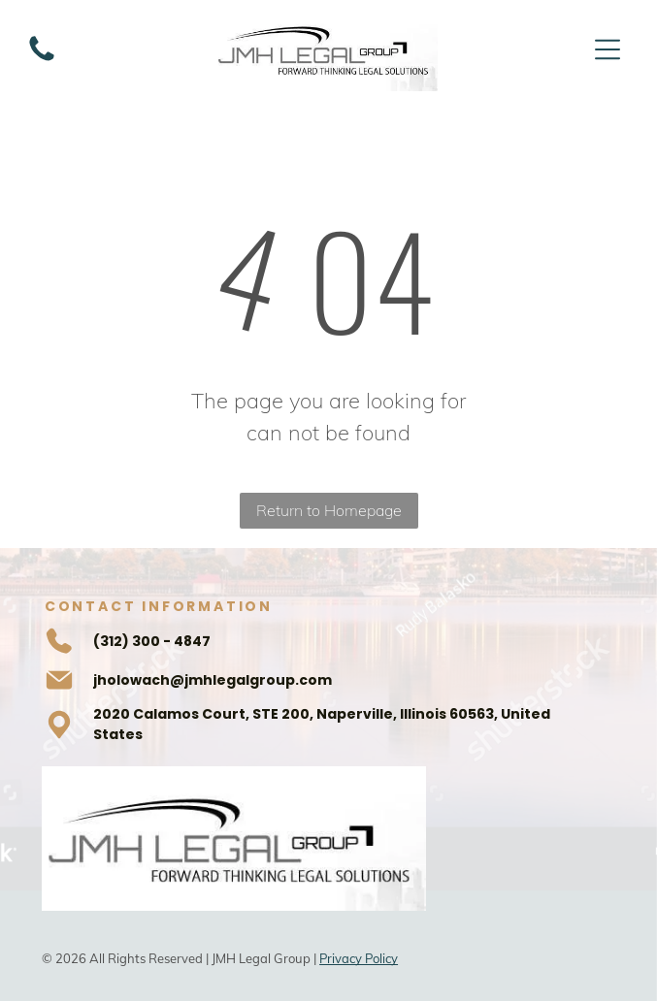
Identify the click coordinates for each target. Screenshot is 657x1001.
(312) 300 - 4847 (152, 641)
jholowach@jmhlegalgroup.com (212, 680)
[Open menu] (607, 49)
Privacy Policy (358, 958)
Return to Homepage (329, 510)
